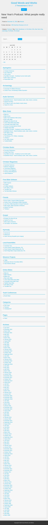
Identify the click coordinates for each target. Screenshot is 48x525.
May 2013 (6, 442)
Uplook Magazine (8, 173)
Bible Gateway (7, 274)
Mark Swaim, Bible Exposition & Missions (14, 205)
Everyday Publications (9, 150)
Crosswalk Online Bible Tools (11, 124)
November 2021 (8, 332)
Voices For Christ (8, 105)
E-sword (6, 184)
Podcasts (9, 29)
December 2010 (8, 485)
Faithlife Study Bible (9, 127)
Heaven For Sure (8, 220)
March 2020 (7, 347)
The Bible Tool (7, 189)
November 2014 (8, 420)
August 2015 (7, 410)
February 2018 (7, 372)
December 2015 (8, 407)
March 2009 (7, 515)
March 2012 (7, 463)
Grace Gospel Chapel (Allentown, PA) (13, 247)
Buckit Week (7, 295)
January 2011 (7, 483)
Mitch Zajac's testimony (10, 77)
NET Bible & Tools (8, 132)
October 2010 (7, 488)
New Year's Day (39, 29)
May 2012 (6, 460)
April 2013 (6, 443)
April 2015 (6, 415)
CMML (6, 260)
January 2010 (7, 501)
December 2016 (8, 395)
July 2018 (6, 365)
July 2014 (6, 425)
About (5, 318)
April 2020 (6, 346)
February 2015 (7, 417)
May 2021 (6, 334)
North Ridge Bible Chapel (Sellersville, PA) (14, 250)
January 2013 (7, 447)
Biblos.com (7, 276)
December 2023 (8, 329)
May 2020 (6, 344)
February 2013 (7, 445)
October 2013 (7, 435)
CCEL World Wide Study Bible (11, 122)
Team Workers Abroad (9, 263)
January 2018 (7, 374)
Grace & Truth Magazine (10, 170)
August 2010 (7, 492)
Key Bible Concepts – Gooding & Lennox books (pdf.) (17, 76)
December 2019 (8, 351)
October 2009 (7, 503)
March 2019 (7, 357)
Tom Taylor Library (8, 139)
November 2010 (8, 487)
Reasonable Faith (8, 79)
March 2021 (7, 337)
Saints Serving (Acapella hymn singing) (14, 236)
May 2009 (6, 511)
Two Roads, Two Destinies (10, 223)
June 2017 (6, 385)
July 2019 (6, 356)
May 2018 (6, 367)
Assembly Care (8, 245)
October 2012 (7, 452)
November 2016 (8, 397)
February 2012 (7, 465)
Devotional (21, 29)
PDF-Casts (7, 305)
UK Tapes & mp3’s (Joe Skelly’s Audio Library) (15, 103)
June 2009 (6, 510)
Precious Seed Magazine (10, 171)
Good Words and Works (24, 3)
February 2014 (7, 433)
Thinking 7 (6, 137)
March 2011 (7, 480)
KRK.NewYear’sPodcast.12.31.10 (19, 25)
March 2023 (7, 331)
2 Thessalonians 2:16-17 (24, 5)
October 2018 (7, 362)
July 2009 (6, 508)
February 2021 (7, 339)
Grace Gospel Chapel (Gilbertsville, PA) (14, 249)
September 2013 (8, 437)
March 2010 (7, 498)
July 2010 (6, 493)
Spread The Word (8, 101)
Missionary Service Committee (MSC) (13, 261)
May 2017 (6, 387)
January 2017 (7, 394)
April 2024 (6, 327)
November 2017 (8, 377)
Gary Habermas (8, 72)
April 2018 (6, 369)
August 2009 (7, 506)
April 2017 (6, 389)
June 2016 (6, 402)
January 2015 (7, 419)
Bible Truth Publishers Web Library (12, 117)
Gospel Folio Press (9, 152)
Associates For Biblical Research (12, 88)
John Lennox (7, 74)
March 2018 (7, 370)
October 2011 (7, 472)
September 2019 (8, 354)
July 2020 (6, 342)
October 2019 (7, 352)
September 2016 (8, 399)
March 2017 (7, 390)
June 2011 (6, 475)
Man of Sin (31, 29)
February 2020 (7, 349)
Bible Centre (7, 116)
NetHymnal (7, 234)
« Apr (4, 62)
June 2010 (6, 495)
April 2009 (6, 513)
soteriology (4, 30)
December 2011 (8, 468)
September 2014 (8, 422)
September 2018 (8, 364)
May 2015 (6, 414)
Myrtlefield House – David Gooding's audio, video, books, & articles (20, 100)
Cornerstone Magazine (9, 168)
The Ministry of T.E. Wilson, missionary (13, 136)
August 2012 (7, 455)
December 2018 (8, 361)
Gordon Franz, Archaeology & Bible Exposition (15, 90)
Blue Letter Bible (8, 119)
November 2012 (8, 450)
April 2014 (6, 430)
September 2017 (8, 380)
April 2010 (6, 496)
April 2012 (6, 462)
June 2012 (6, 458)
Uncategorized (7, 308)
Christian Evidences (9, 71)
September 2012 (8, 453)
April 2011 (6, 478)
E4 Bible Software (8, 186)
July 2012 (6, 457)
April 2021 (6, 336)
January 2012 (7, 467)
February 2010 (7, 500)
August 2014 (7, 424)
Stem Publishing (8, 134)
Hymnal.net (7, 233)
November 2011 (8, 470)
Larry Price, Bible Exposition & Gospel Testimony (16, 204)
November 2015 (8, 409)
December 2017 (8, 375)
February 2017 (7, 392)
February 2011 (7, 482)
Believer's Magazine (9, 166)
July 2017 (6, 384)
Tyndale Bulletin (8, 141)
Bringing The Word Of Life (10, 121)
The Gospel (16, 30)
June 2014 (6, 427)
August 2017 (7, 382)
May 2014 (6, 429)
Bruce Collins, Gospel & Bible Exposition (14, 200)
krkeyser (22, 21)
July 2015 (6, 412)
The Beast (10, 30)
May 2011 (6, 477)
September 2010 (8, 490)
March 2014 (7, 432)
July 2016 (6, 400)
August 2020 (7, 341)
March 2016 (7, 404)
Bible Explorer (7, 182)
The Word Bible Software (10, 191)
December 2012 (8, 448)
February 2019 (7, 359)
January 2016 (7, 405)
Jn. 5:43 (26, 29)
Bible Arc (6, 114)
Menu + (24, 9)
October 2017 (7, 379)
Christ (16, 29)
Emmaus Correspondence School (12, 126)
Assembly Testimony (9, 165)
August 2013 (7, 438)
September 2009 (8, 505)
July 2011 (6, 473)
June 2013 (6, 440)
